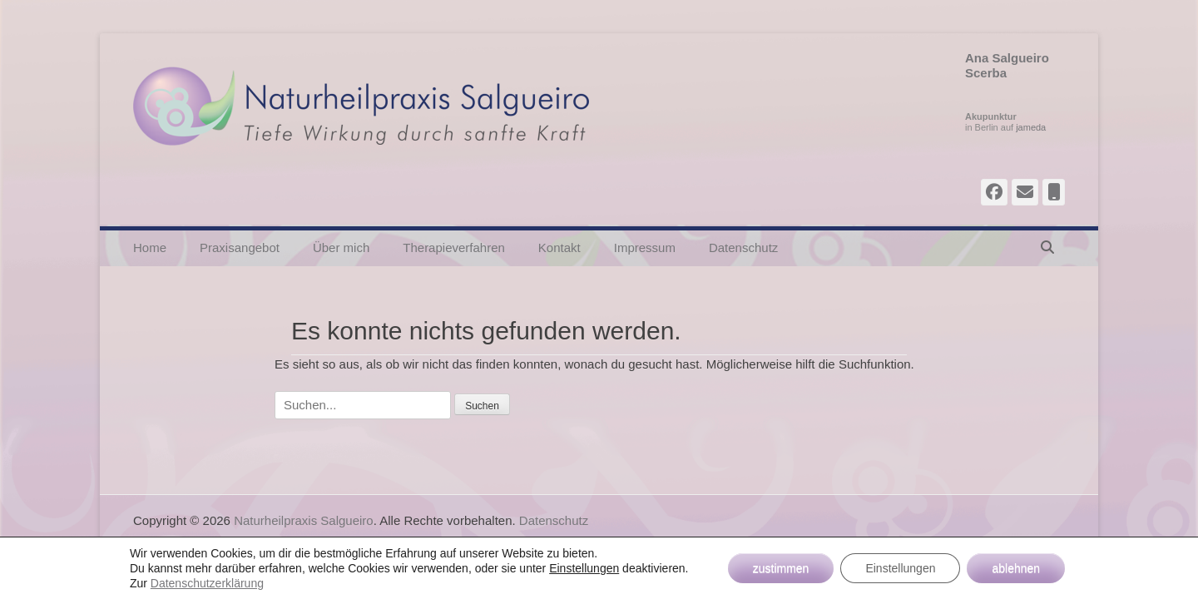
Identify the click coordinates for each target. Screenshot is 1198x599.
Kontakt (559, 247)
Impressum (645, 247)
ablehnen (1016, 568)
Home (149, 247)
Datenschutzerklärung (207, 583)
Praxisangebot (240, 247)
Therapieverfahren (454, 247)
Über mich (341, 247)
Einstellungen (584, 568)
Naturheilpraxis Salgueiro (304, 520)
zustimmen (781, 568)
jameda (1031, 127)
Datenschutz (743, 247)
